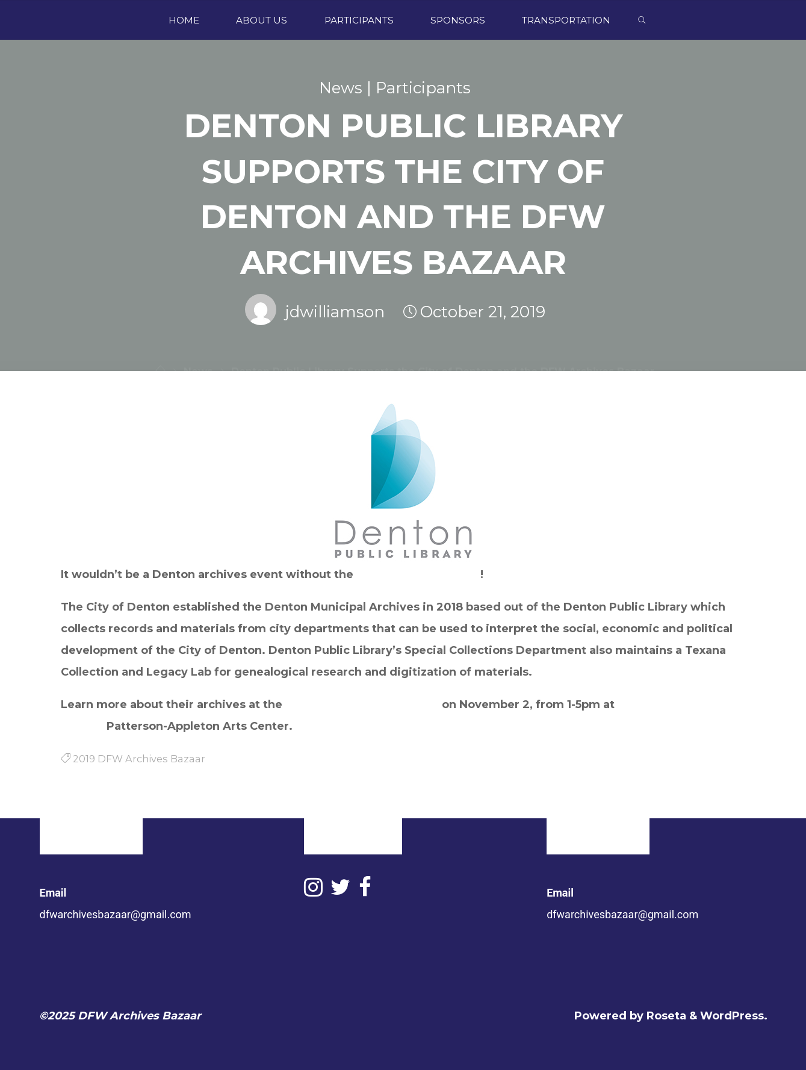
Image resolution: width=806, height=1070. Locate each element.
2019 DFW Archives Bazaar (362, 704)
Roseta (664, 1015)
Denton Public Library (418, 574)
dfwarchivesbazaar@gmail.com (115, 914)
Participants (423, 88)
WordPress (732, 1015)
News (340, 88)
